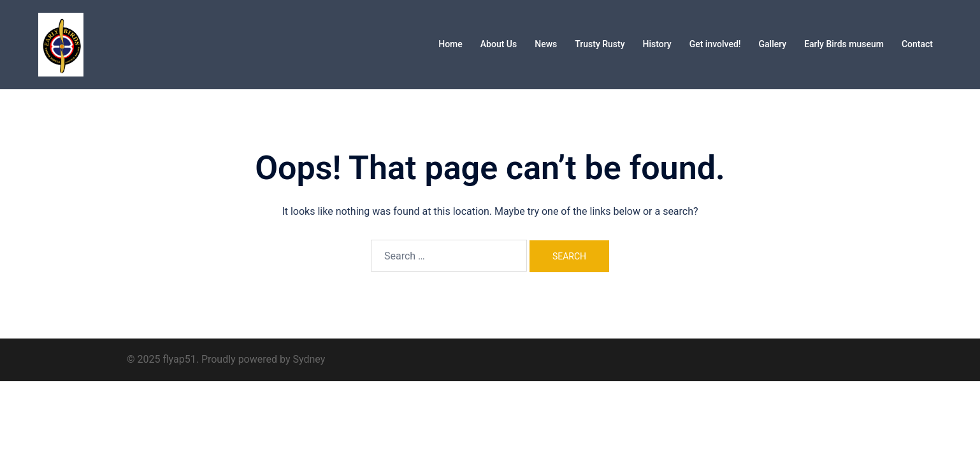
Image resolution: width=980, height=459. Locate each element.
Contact (917, 44)
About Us (498, 44)
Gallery (772, 44)
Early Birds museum (844, 44)
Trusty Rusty (599, 44)
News (546, 44)
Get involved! (715, 44)
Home (450, 44)
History (657, 44)
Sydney (308, 359)
